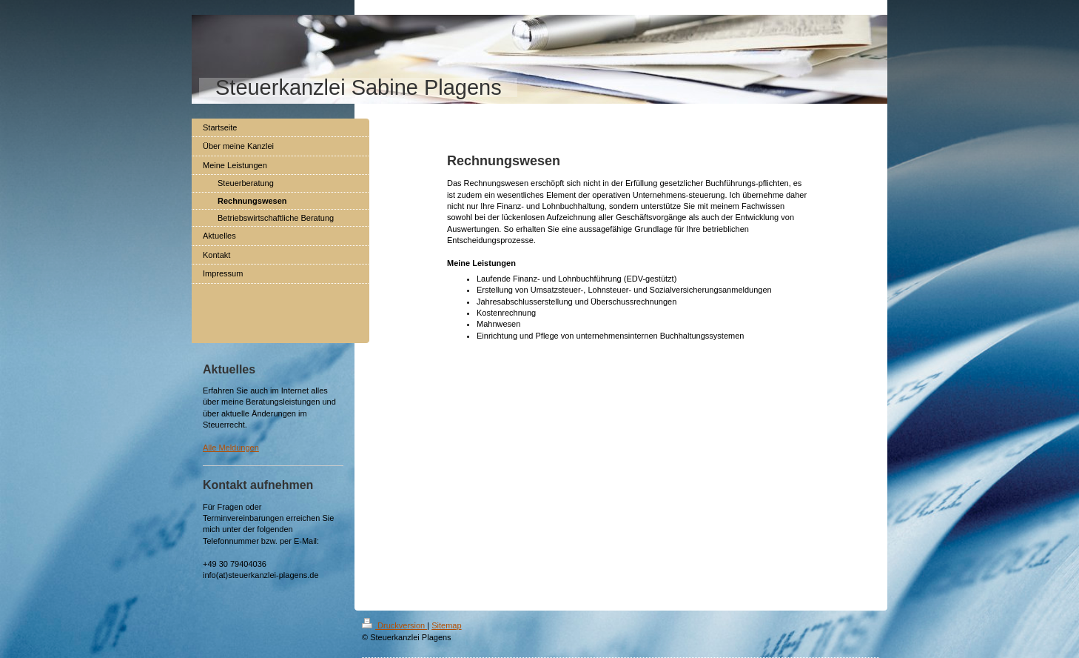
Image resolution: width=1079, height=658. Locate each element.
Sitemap (446, 625)
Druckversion (394, 625)
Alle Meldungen (231, 447)
